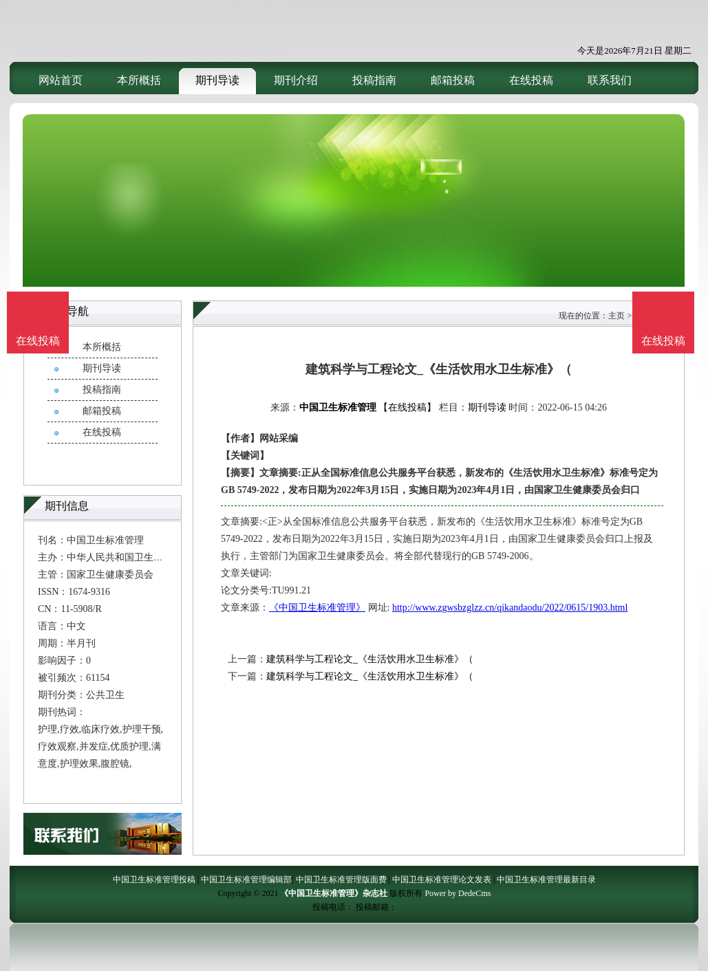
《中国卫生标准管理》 (317, 607)
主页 (616, 315)
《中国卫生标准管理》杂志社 (333, 893)
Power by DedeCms (458, 893)
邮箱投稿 (453, 80)
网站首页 (61, 80)
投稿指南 (374, 80)
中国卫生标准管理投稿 (154, 879)
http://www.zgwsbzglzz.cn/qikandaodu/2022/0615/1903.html (509, 607)
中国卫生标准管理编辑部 (246, 879)
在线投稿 (531, 80)
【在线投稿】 (407, 407)
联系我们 (610, 80)
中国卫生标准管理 (337, 407)
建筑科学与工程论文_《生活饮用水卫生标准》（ (369, 659)
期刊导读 (217, 80)
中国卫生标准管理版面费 (341, 879)
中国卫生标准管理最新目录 (546, 879)
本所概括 (139, 80)
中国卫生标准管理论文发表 (441, 879)
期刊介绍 (296, 80)
